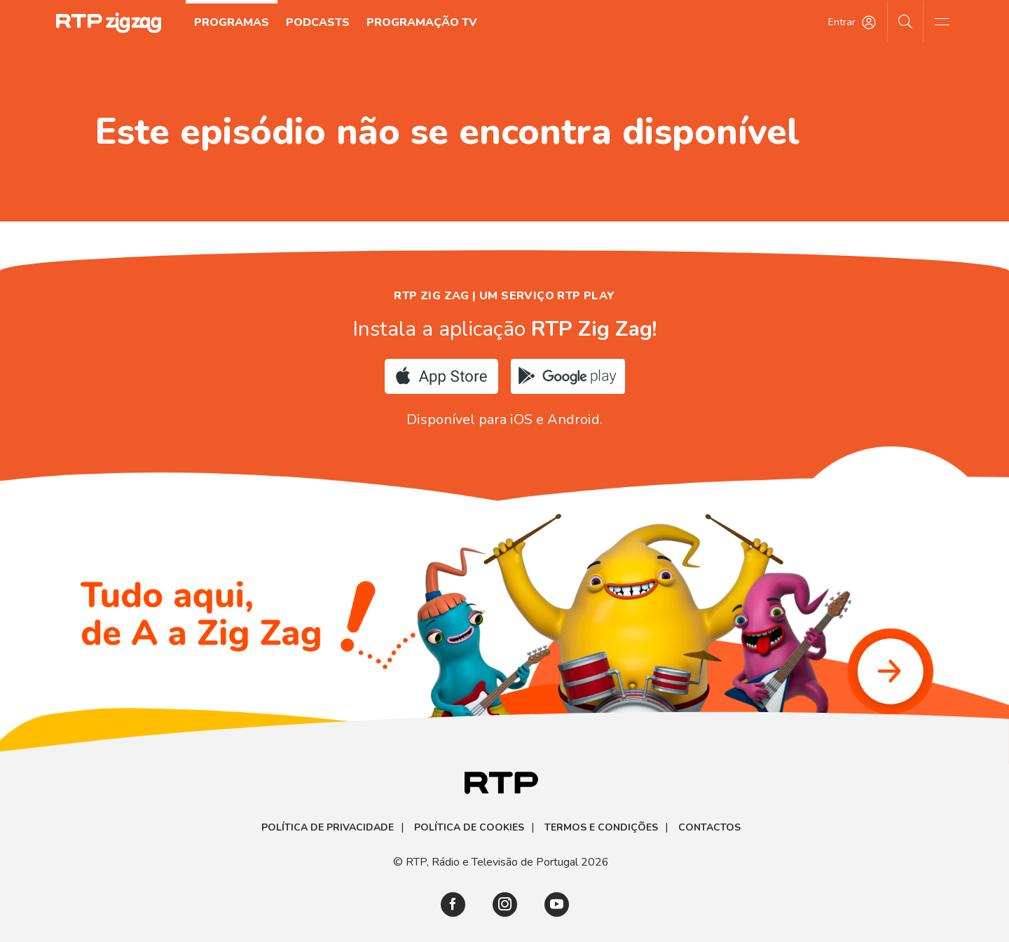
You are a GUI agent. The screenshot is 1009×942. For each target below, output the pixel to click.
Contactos (709, 827)
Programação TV (421, 22)
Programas (231, 22)
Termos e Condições (601, 827)
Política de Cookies (469, 827)
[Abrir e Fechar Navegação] (942, 21)
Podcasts (318, 22)
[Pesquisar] (906, 21)
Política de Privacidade (327, 827)
